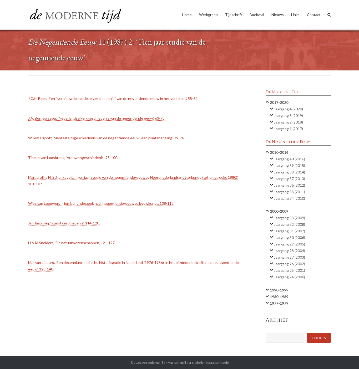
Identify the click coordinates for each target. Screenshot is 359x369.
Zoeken (318, 338)
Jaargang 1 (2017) (288, 128)
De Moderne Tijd (153, 363)
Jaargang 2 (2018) (288, 122)
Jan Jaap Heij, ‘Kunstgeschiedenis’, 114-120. (64, 223)
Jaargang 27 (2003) (289, 257)
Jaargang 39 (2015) (289, 165)
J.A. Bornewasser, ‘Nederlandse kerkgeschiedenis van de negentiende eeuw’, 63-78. (96, 118)
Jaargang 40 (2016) (289, 159)
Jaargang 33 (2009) (289, 218)
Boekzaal (257, 14)
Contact (314, 14)
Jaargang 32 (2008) (289, 224)
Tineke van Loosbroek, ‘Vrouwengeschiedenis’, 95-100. (73, 157)
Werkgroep (208, 14)
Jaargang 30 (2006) (289, 237)
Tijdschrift (233, 14)
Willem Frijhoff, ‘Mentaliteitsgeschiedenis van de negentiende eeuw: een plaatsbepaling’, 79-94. (106, 138)
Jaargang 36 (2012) (289, 185)
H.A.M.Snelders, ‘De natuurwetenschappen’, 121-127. (71, 242)
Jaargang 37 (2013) (289, 178)
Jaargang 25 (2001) (289, 270)
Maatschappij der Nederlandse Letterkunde (198, 363)
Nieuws (277, 14)
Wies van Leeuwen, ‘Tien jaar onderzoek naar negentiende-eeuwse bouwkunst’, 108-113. (101, 203)
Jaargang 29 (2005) (289, 244)
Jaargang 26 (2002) (289, 264)
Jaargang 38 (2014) (289, 172)
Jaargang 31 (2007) (289, 231)
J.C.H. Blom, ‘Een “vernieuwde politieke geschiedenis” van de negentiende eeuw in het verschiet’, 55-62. (113, 98)
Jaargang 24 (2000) (289, 277)
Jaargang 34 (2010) (289, 198)
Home (187, 14)
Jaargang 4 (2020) (288, 109)
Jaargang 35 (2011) (289, 191)
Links (295, 14)
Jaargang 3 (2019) (288, 115)
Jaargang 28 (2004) (289, 250)
